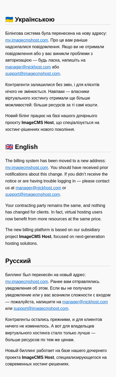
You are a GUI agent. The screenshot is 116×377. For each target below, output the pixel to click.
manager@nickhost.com (28, 67)
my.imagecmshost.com (26, 40)
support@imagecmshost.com (32, 73)
